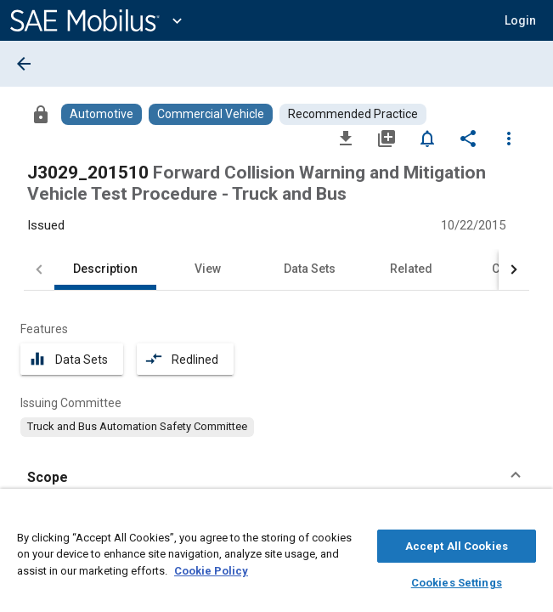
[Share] (468, 138)
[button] (520, 20)
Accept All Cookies (456, 543)
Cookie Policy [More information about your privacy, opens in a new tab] (211, 568)
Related (411, 268)
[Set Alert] (427, 138)
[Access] (41, 114)
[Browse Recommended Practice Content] (352, 114)
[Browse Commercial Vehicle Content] (211, 114)
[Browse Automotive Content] (101, 114)
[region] (276, 554)
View (208, 268)
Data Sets (310, 268)
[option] (137, 426)
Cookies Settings (456, 580)
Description (105, 268)
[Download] (346, 138)
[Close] (531, 515)
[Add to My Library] (386, 138)
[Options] (509, 138)
